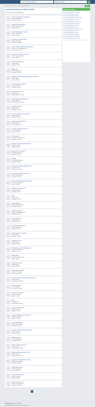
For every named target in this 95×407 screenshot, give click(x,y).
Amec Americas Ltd (16, 285)
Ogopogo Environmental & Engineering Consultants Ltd (25, 76)
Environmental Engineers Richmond (71, 38)
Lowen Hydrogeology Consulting (20, 31)
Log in (82, 6)
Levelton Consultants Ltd (18, 307)
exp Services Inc (16, 136)
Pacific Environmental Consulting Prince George (23, 277)
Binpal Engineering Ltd (17, 367)
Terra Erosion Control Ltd (18, 292)
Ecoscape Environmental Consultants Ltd (22, 330)
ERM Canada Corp (16, 203)
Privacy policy (24, 405)
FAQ (29, 405)
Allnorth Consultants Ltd (18, 61)
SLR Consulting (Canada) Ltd (19, 84)
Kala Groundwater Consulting (19, 233)
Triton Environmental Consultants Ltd (21, 113)
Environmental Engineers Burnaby (71, 19)
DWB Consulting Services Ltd (19, 344)
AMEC (13, 195)
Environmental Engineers (23, 5)
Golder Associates (16, 337)
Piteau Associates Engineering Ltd (20, 99)
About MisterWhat (9, 405)
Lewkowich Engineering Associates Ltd (21, 315)
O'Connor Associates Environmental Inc (21, 143)
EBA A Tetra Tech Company (18, 151)
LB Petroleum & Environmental (19, 39)
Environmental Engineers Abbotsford (71, 36)
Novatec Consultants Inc (18, 382)
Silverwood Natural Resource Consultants (22, 181)
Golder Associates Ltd (17, 106)
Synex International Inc (17, 322)
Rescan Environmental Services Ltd (20, 54)
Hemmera (14, 158)
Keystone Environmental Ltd (19, 24)
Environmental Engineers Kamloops (71, 23)
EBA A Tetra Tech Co (17, 240)
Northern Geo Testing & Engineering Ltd (21, 166)
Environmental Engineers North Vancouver (73, 28)
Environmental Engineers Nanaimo (71, 25)
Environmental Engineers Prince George (72, 17)
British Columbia (12, 5)
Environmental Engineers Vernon (70, 27)
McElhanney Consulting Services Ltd (21, 352)
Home (6, 5)
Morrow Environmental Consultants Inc (21, 248)
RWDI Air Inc (15, 69)
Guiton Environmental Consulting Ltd (21, 17)
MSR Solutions (15, 255)
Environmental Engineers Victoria (71, 14)
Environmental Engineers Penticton (71, 34)
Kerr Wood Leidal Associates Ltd (20, 128)
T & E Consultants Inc (17, 218)
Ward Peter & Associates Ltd (19, 188)
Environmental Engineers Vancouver (71, 12)
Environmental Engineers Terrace (71, 30)
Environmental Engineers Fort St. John (72, 21)
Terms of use (17, 405)
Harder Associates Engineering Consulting (22, 46)
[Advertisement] (76, 51)
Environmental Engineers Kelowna (71, 15)
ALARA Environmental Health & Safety (21, 359)
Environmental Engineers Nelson (70, 32)
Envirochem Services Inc (18, 91)
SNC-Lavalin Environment (18, 270)
